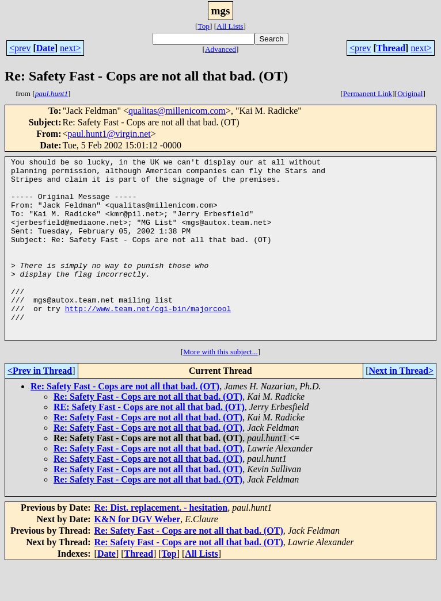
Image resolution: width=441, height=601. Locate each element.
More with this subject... (220, 388)
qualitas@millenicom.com (177, 111)
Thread (391, 48)
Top (203, 26)
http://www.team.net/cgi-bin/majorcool (148, 339)
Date (45, 48)
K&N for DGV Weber (137, 555)
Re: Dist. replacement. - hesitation (161, 544)
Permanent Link (368, 93)
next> (70, 48)
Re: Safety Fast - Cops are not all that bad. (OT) (125, 422)
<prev (20, 48)
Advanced (220, 49)
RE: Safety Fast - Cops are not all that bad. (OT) (149, 443)
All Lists (229, 26)
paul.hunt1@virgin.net (109, 134)
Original (410, 93)
